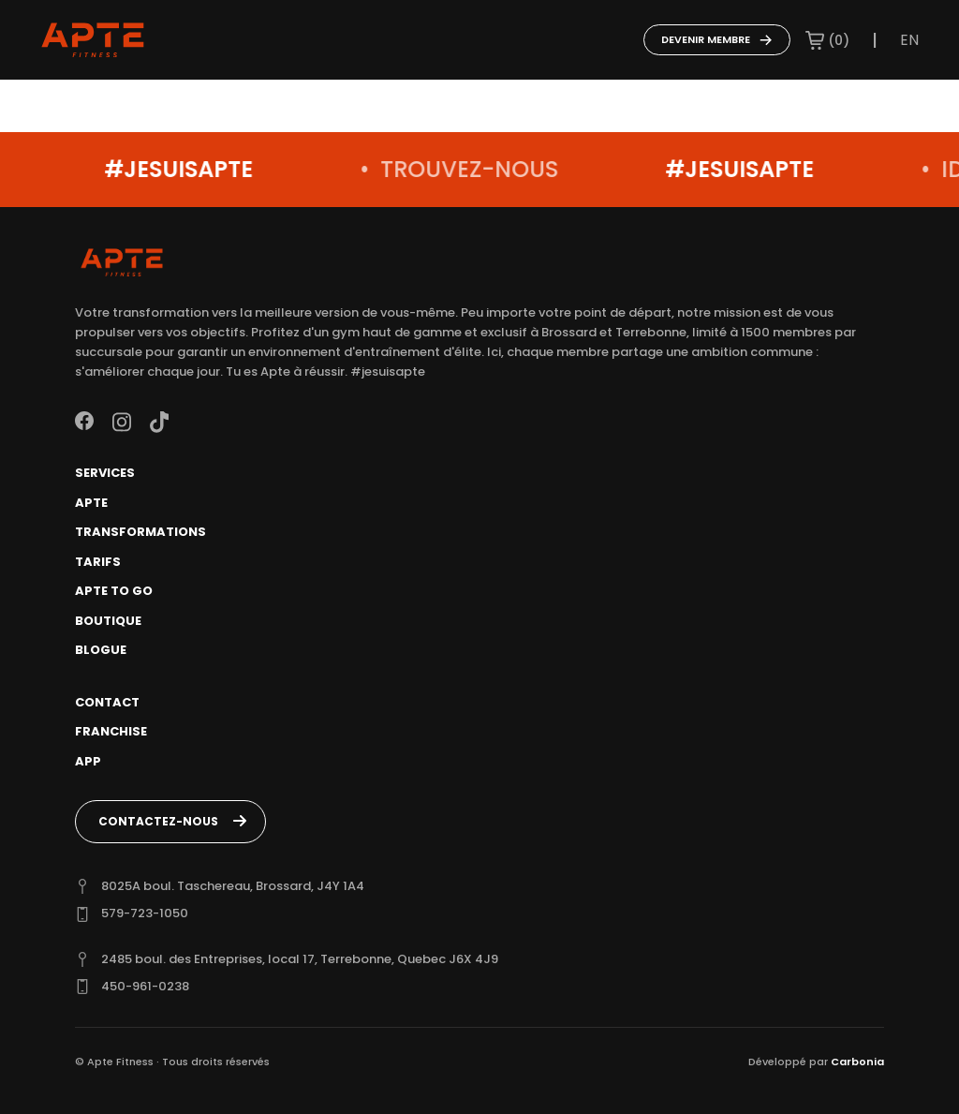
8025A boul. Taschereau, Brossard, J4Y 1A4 (232, 886)
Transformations (140, 532)
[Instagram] (121, 420)
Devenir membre (717, 39)
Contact (107, 702)
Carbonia (857, 1061)
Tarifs (98, 562)
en (909, 40)
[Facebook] (84, 420)
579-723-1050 (144, 913)
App (88, 761)
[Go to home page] (92, 40)
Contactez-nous (158, 821)
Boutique (108, 621)
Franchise (111, 731)
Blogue (100, 650)
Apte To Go (114, 591)
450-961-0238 (145, 986)
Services (105, 473)
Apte (91, 503)
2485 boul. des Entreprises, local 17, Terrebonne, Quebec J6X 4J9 (299, 959)
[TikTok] (159, 420)
